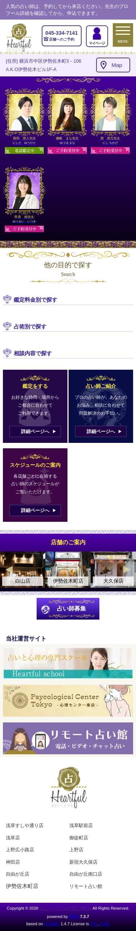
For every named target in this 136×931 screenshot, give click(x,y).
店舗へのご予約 (61, 35)
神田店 (13, 862)
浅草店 (13, 837)
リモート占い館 (85, 886)
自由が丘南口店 (85, 874)
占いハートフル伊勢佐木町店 (65, 908)
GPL (94, 924)
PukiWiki (51, 924)
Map (116, 65)
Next (127, 569)
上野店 (76, 849)
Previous (9, 569)
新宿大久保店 (83, 862)
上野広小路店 (20, 849)
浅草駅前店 (81, 825)
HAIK (74, 916)
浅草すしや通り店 (25, 825)
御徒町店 (78, 837)
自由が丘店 (17, 874)
